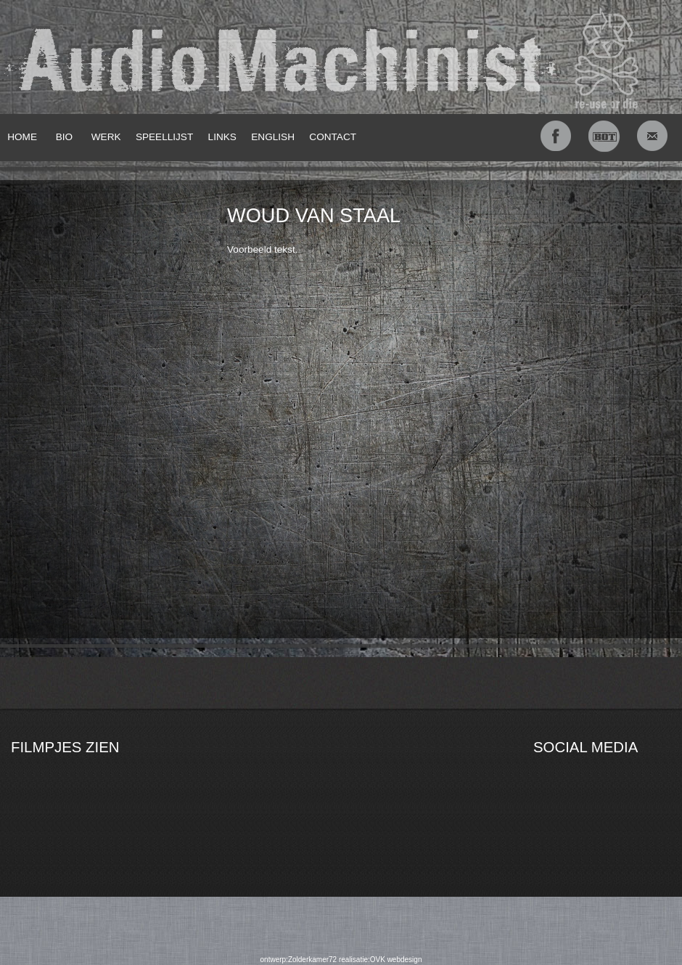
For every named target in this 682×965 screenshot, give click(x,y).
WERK (106, 136)
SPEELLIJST (164, 136)
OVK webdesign (396, 960)
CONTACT (332, 136)
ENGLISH (273, 136)
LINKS (222, 136)
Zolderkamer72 (312, 960)
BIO (64, 136)
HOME (22, 136)
